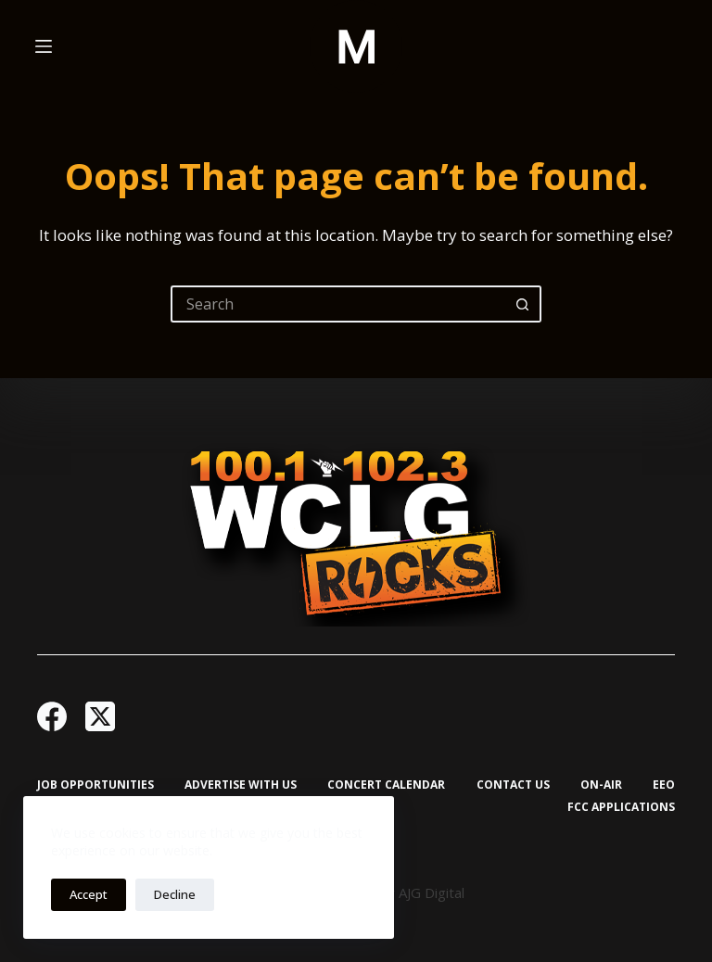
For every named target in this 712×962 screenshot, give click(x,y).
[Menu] (43, 46)
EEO (664, 785)
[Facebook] (52, 716)
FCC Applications (621, 807)
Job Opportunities (95, 785)
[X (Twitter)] (100, 716)
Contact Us (513, 785)
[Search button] (522, 304)
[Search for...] (337, 304)
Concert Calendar (386, 785)
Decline (175, 894)
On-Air (601, 785)
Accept (89, 894)
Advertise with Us (240, 785)
